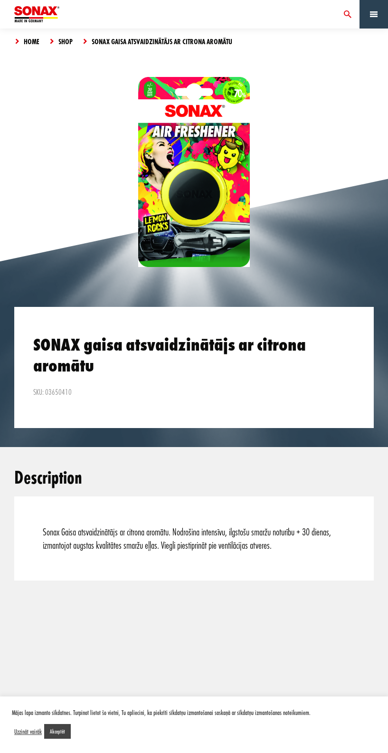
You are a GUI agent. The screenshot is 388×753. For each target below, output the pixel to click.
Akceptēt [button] (57, 731)
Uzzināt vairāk (28, 731)
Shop (65, 41)
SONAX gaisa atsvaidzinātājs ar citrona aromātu (162, 41)
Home (31, 41)
